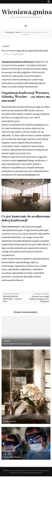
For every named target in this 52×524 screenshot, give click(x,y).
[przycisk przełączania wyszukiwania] (49, 2)
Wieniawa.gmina (27, 12)
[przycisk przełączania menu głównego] (26, 26)
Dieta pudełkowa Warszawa (12, 457)
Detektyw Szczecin (9, 421)
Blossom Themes (18, 473)
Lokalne (5, 46)
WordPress (39, 473)
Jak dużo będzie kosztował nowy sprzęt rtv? (17, 344)
